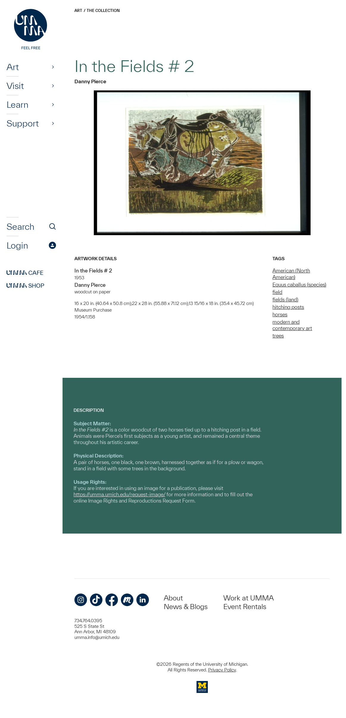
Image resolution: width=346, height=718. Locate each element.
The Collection (103, 10)
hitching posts (288, 307)
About (173, 598)
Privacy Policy (222, 669)
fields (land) (285, 299)
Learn (17, 104)
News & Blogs (186, 607)
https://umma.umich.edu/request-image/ (119, 494)
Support (23, 123)
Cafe (25, 272)
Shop (25, 285)
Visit (15, 86)
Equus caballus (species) (299, 284)
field (277, 292)
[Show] (53, 67)
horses (279, 314)
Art (13, 67)
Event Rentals (244, 607)
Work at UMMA (248, 598)
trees (278, 335)
